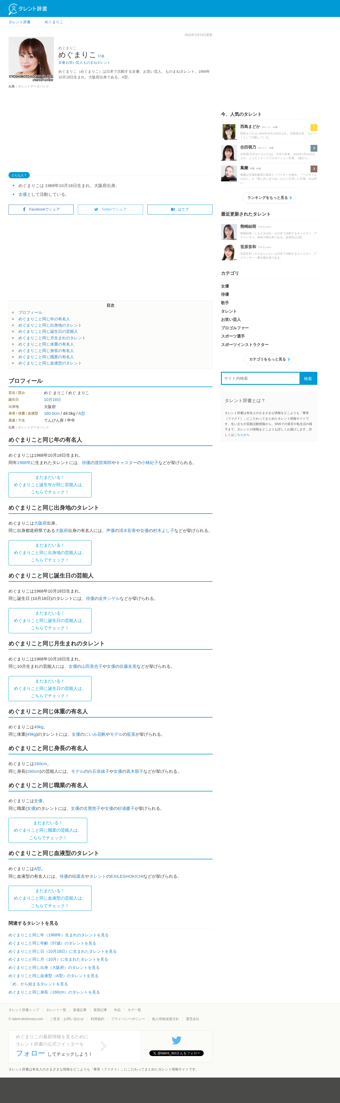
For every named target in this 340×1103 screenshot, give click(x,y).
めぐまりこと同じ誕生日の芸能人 (48, 331)
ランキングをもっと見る (267, 198)
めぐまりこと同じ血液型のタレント (50, 363)
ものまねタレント (96, 63)
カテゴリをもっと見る (267, 359)
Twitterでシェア (110, 209)
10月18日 (52, 399)
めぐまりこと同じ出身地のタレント (50, 325)
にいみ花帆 (95, 734)
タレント (97, 876)
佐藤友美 (128, 666)
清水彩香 (127, 530)
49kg (38, 726)
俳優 (86, 462)
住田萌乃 (248, 147)
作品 (117, 1010)
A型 (81, 413)
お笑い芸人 (74, 63)
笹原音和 (248, 246)
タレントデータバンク (33, 86)
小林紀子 (149, 462)
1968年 (24, 462)
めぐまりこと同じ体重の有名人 (46, 344)
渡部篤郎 (103, 462)
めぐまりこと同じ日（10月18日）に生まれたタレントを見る (62, 951)
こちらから (242, 434)
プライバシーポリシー (128, 1019)
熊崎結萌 (248, 226)
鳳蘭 (244, 168)
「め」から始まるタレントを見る (38, 984)
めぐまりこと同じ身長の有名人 (46, 350)
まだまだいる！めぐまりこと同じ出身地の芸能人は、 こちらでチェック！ (50, 553)
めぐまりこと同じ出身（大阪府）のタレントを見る (54, 967)
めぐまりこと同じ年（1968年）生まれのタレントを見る (58, 935)
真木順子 (134, 771)
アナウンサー (264, 227)
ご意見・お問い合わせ (67, 1019)
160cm (40, 763)
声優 (110, 530)
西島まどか (250, 126)
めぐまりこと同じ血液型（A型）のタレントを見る (53, 975)
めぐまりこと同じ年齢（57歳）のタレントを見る (52, 943)
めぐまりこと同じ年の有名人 (44, 319)
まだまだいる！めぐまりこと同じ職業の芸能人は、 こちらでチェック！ (48, 830)
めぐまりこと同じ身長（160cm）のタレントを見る (54, 992)
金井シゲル (109, 598)
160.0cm (52, 413)
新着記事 (80, 1010)
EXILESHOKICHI (126, 876)
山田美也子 (92, 666)
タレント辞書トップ (23, 1010)
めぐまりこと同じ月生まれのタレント (52, 338)
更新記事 (100, 1010)
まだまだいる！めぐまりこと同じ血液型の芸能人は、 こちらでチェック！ (50, 898)
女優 (61, 63)
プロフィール (30, 312)
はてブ (180, 209)
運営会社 (192, 1019)
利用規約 (97, 1019)
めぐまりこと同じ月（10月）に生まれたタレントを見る (58, 959)
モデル (116, 734)
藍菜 (131, 734)
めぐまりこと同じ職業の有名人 (46, 357)
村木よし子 (163, 530)
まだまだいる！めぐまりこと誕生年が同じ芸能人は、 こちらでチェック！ (50, 485)
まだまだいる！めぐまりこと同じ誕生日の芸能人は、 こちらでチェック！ (50, 620)
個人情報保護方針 (165, 1019)
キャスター (126, 462)
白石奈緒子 (98, 771)
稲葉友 (78, 876)
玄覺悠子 (92, 808)
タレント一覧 (56, 1010)
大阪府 (40, 523)
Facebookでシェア (41, 209)
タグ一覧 (134, 1010)
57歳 (101, 56)
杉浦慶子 (126, 808)
